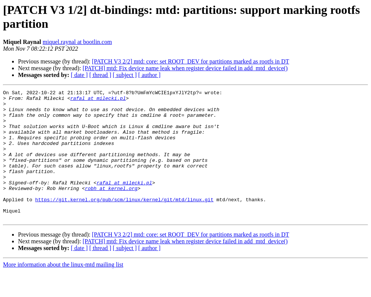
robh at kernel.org (111, 208)
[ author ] (149, 75)
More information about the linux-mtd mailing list (63, 290)
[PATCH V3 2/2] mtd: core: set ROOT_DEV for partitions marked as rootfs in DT (190, 61)
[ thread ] (100, 75)
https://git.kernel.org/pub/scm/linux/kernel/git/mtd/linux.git (124, 222)
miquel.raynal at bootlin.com (77, 42)
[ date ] (79, 75)
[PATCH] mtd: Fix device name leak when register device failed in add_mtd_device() (184, 68)
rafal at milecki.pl (98, 100)
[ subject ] (125, 75)
